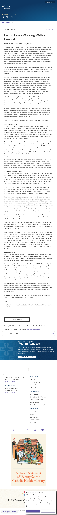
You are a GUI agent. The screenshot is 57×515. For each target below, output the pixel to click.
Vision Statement (35, 382)
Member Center (34, 412)
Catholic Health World (36, 400)
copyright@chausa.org (33, 329)
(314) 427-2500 (10, 392)
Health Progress (6, 22)
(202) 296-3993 (10, 382)
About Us (32, 380)
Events (32, 415)
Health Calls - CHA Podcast (38, 397)
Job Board (33, 422)
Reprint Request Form (27, 357)
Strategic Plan (34, 385)
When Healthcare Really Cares (39, 405)
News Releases (34, 394)
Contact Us (33, 387)
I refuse (48, 511)
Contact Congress (35, 420)
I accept (33, 511)
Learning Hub (34, 417)
